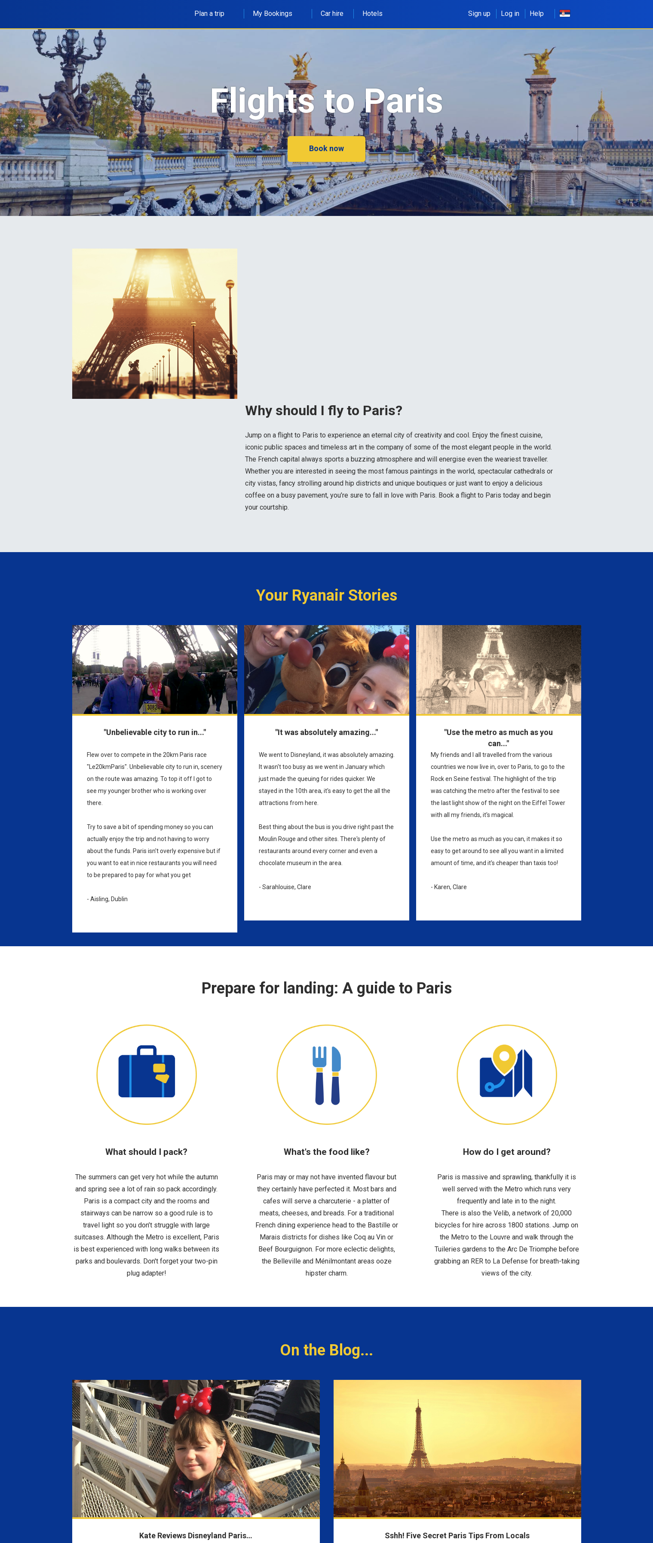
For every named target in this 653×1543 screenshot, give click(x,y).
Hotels (372, 13)
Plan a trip (214, 13)
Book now (326, 148)
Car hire (332, 13)
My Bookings (277, 13)
